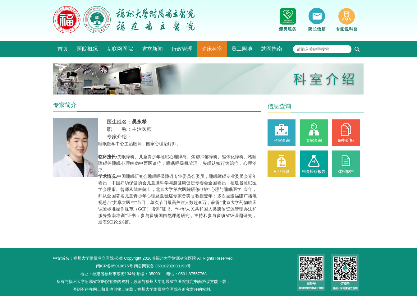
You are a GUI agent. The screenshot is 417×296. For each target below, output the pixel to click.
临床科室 (211, 49)
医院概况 (87, 49)
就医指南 (271, 49)
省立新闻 (152, 49)
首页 (62, 49)
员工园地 (241, 49)
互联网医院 (120, 49)
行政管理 (182, 49)
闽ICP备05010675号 (114, 266)
